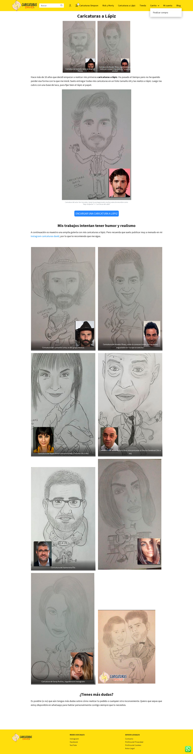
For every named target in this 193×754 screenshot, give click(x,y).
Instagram (74, 738)
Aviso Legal (130, 748)
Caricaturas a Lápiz (126, 5)
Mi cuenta (167, 5)
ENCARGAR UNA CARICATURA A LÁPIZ (97, 213)
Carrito (153, 5)
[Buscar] (61, 5)
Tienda (143, 5)
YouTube (73, 745)
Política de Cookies (133, 745)
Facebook (74, 742)
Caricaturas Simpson (88, 5)
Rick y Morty (108, 5)
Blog (178, 5)
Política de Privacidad (134, 742)
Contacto (129, 738)
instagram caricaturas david (45, 236)
